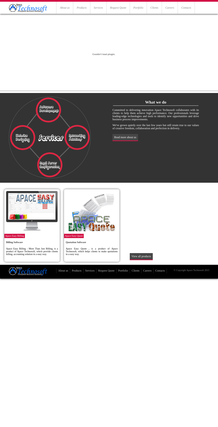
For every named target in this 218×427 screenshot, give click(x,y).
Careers (169, 7)
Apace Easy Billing (14, 236)
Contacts (186, 7)
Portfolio (138, 7)
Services (98, 7)
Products (82, 7)
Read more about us (125, 137)
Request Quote (118, 7)
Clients (154, 7)
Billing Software (14, 242)
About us (65, 7)
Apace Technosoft (195, 270)
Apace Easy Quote (74, 236)
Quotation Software (76, 242)
